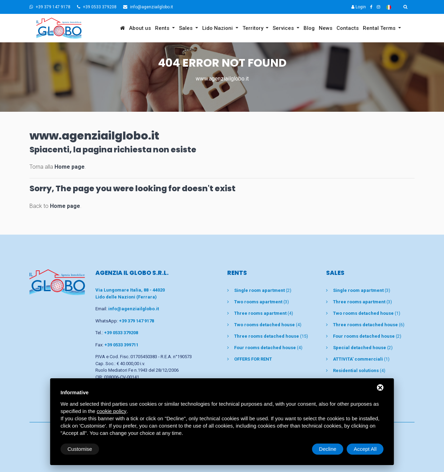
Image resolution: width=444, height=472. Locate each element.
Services (284, 28)
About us (140, 28)
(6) (368, 324)
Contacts (347, 28)
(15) (271, 336)
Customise (80, 449)
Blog (309, 28)
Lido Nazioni (218, 28)
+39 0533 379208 (97, 7)
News (325, 28)
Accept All (365, 449)
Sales (186, 28)
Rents (163, 28)
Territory (253, 28)
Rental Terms (380, 28)
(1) (366, 313)
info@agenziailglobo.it (148, 7)
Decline (327, 449)
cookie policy (112, 411)
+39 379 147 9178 (49, 7)
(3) (261, 301)
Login (358, 7)
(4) (263, 313)
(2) (262, 290)
